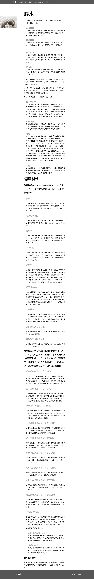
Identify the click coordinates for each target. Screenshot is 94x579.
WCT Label (18, 2)
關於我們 (31, 2)
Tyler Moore (78, 574)
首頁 (26, 2)
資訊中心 (40, 2)
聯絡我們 (46, 2)
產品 (36, 2)
